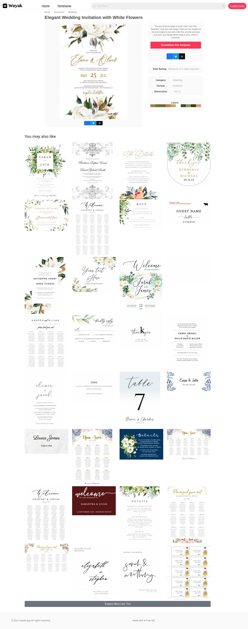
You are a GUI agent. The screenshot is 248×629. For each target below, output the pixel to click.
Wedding (72, 12)
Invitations (59, 12)
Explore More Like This (117, 603)
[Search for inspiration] (157, 6)
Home (46, 6)
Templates (64, 6)
